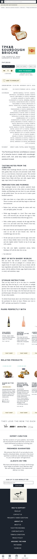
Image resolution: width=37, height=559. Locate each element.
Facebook (17, 548)
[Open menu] (2, 2)
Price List (18, 511)
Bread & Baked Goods (12, 7)
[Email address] (18, 482)
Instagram (18, 545)
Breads (22, 7)
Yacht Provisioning (17, 528)
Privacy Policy (17, 538)
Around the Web (18, 541)
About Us (18, 521)
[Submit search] (6, 1)
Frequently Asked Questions (17, 518)
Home (2, 7)
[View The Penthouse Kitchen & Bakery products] (32, 53)
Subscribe (18, 485)
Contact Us (17, 514)
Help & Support (18, 508)
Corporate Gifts (18, 531)
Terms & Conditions (17, 534)
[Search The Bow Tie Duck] (21, 1)
